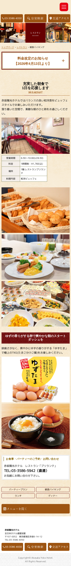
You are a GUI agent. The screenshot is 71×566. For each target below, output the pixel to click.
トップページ (8, 47)
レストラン (22, 47)
